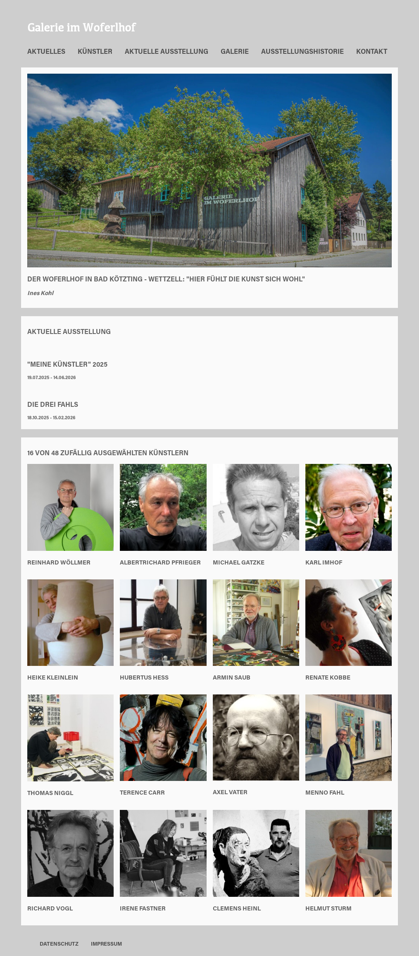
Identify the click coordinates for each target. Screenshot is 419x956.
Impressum (106, 944)
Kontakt (371, 52)
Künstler (95, 52)
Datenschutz (59, 944)
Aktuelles (46, 52)
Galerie (235, 52)
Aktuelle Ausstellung (166, 52)
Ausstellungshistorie (302, 52)
